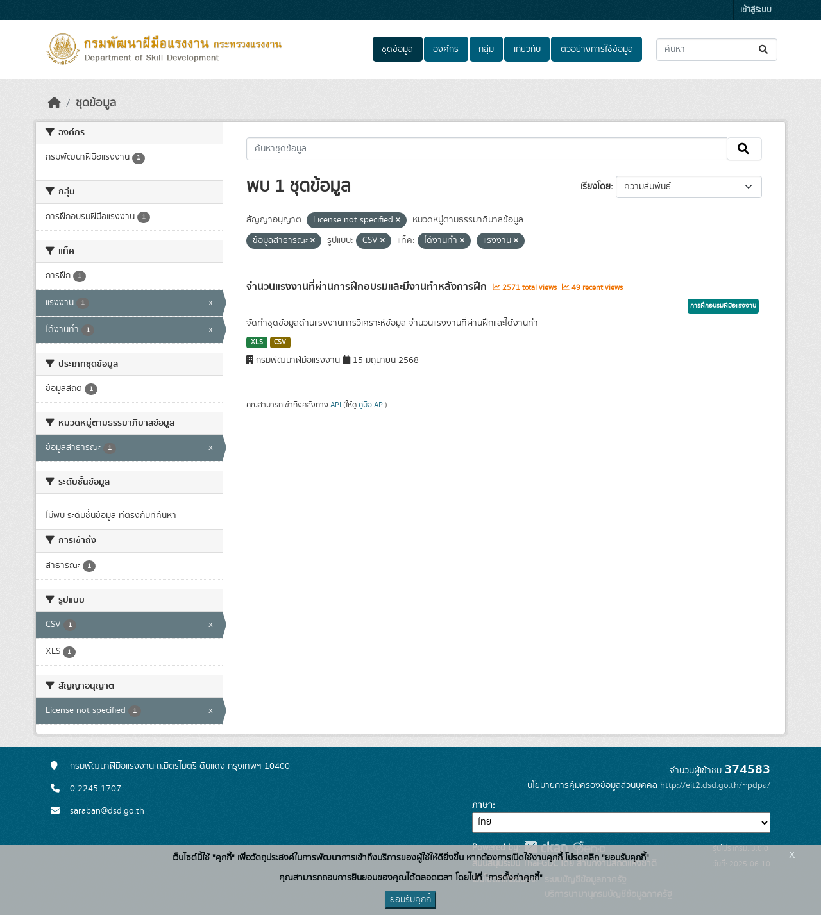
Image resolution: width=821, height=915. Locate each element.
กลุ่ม (486, 49)
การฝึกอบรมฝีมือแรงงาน (723, 305)
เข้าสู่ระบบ (756, 10)
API (335, 404)
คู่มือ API (372, 404)
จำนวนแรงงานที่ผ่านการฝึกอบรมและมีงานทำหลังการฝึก (367, 286)
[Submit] (764, 49)
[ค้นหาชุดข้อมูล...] (716, 49)
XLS (257, 342)
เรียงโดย (595, 186)
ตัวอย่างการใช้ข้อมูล (597, 49)
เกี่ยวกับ (527, 49)
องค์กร (446, 49)
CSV (280, 342)
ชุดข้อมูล (397, 49)
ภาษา (482, 805)
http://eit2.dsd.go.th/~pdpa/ (715, 785)
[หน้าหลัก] (54, 103)
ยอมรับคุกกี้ (410, 899)
